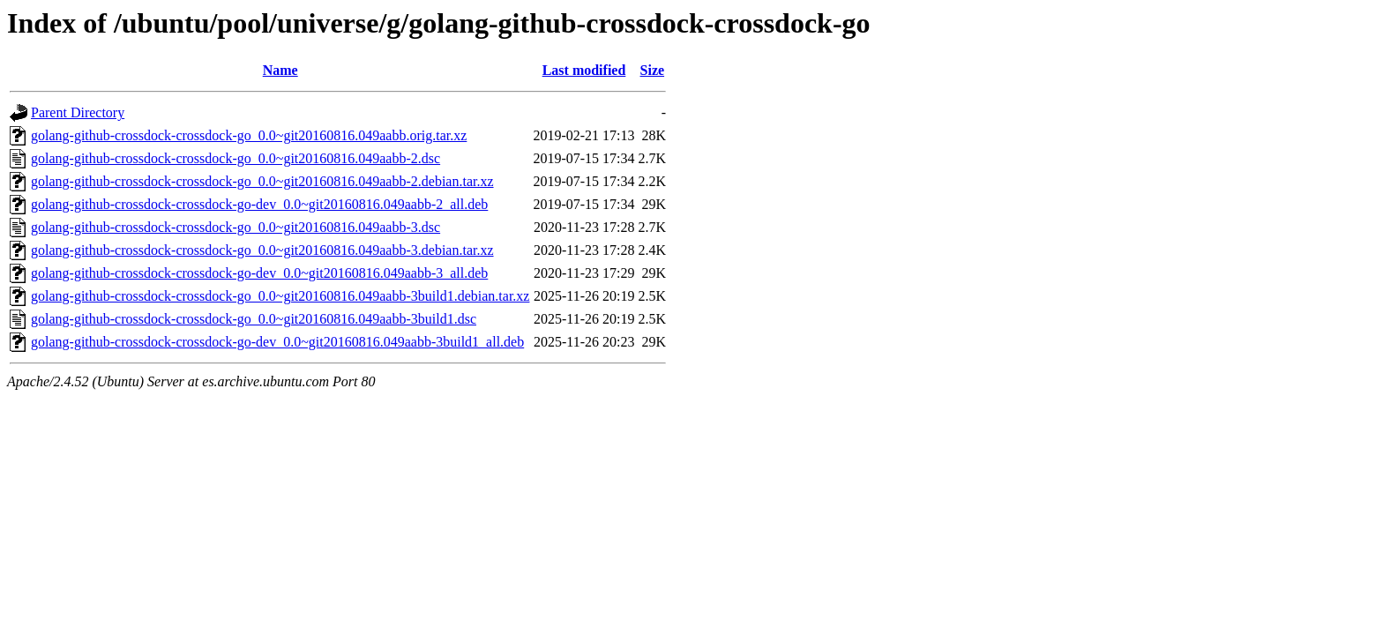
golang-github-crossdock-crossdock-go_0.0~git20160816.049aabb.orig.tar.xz (249, 135)
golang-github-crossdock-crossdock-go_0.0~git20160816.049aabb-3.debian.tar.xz (262, 250)
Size (652, 70)
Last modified (584, 70)
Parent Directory (77, 112)
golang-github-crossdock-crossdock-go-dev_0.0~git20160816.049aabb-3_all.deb (259, 272)
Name (280, 70)
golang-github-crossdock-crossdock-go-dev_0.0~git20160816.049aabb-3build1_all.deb (277, 341)
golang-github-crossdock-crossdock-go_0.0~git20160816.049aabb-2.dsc (235, 158)
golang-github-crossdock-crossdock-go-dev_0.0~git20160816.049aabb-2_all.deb (259, 204)
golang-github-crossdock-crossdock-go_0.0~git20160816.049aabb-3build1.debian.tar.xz (280, 295)
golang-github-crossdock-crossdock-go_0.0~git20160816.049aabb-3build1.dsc (253, 318)
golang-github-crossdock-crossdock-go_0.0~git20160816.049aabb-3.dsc (235, 227)
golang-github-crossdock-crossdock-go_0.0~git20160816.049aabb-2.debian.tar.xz (262, 181)
